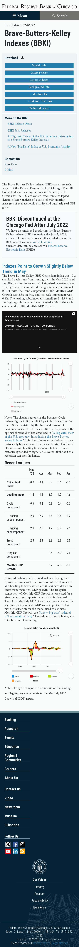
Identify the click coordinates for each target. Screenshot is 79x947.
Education (12, 747)
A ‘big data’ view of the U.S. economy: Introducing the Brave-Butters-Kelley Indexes (39, 436)
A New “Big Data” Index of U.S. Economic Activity (39, 147)
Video (9, 798)
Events (9, 738)
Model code (39, 65)
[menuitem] (37, 397)
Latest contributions (39, 101)
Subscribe (12, 825)
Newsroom (12, 807)
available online (42, 242)
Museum (11, 816)
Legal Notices (60, 943)
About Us (11, 778)
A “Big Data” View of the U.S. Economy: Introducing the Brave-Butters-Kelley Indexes (40, 138)
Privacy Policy (41, 943)
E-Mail (9, 170)
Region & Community (13, 757)
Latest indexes (39, 80)
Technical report (39, 108)
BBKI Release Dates (20, 124)
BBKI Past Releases (19, 131)
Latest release (39, 72)
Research (11, 729)
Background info (39, 87)
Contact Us (13, 789)
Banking (10, 720)
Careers (10, 769)
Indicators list (39, 94)
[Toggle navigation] (19, 15)
